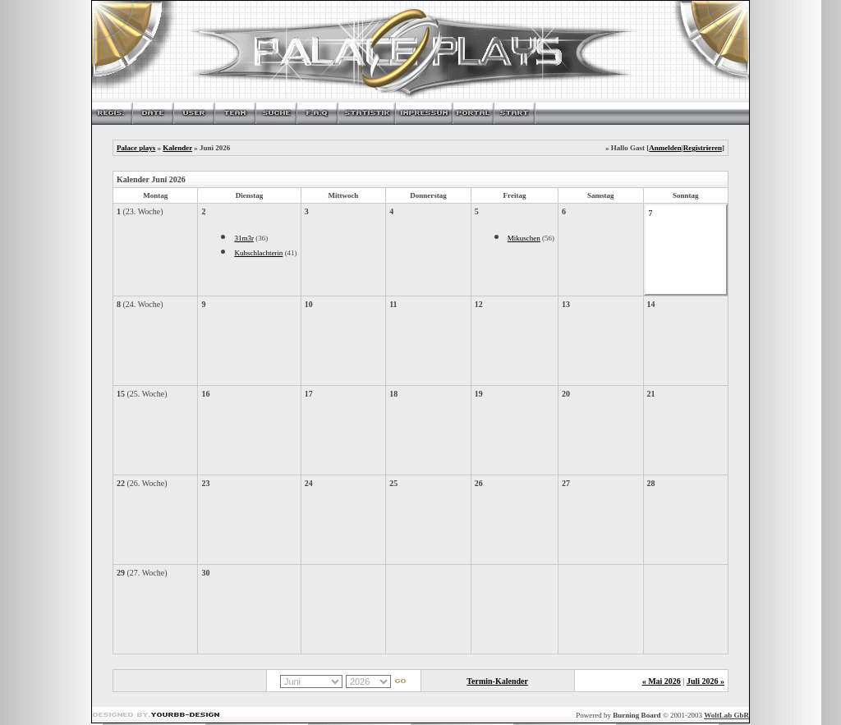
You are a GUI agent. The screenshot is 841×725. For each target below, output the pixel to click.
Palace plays (136, 148)
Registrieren (702, 148)
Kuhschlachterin (258, 253)
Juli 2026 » (705, 681)
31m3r (244, 238)
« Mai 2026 (661, 681)
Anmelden (665, 148)
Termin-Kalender (497, 681)
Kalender (177, 148)
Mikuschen (524, 238)
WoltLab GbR (726, 715)
